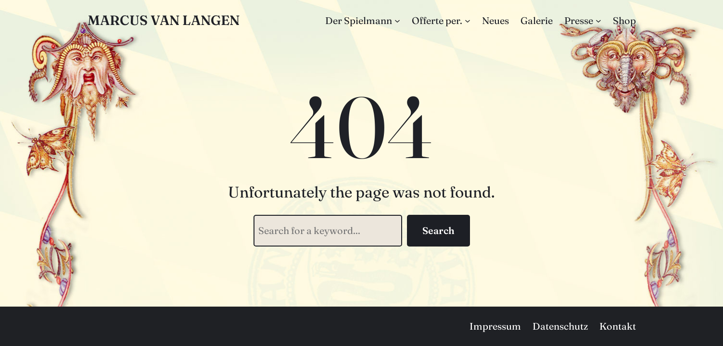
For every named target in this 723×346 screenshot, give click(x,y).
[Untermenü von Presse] (598, 21)
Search (438, 230)
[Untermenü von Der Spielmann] (397, 21)
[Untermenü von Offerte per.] (467, 21)
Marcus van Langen (164, 20)
